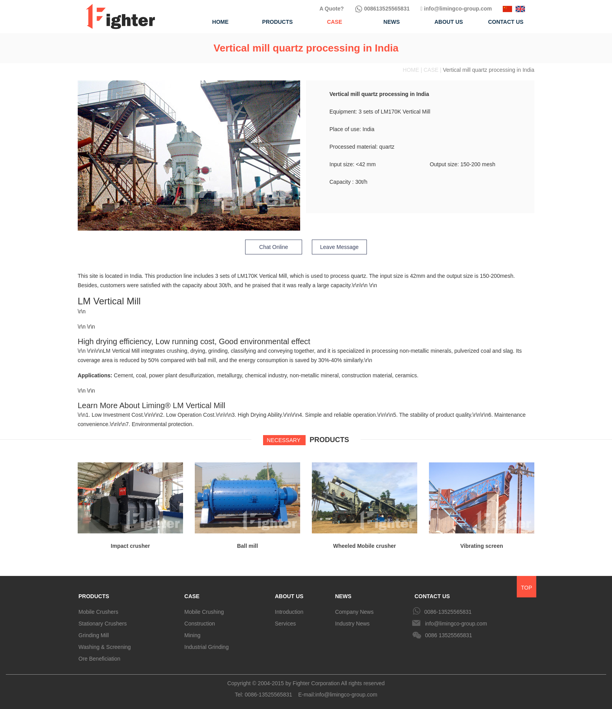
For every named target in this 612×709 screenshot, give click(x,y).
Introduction (289, 612)
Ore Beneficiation (99, 659)
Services (285, 623)
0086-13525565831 (447, 612)
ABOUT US (289, 596)
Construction (199, 623)
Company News (354, 612)
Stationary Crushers (102, 623)
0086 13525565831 (448, 635)
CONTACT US (432, 596)
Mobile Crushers (98, 612)
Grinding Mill (93, 635)
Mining (192, 635)
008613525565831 (382, 8)
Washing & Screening (104, 647)
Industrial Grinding (206, 647)
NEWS (343, 596)
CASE (191, 596)
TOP (526, 588)
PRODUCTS (93, 596)
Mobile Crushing (204, 612)
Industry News (352, 623)
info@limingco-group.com (456, 8)
